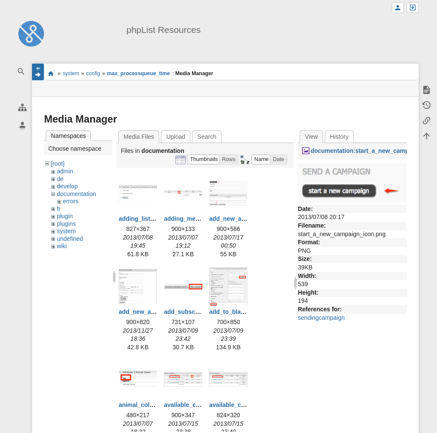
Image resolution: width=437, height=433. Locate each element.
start (50, 73)
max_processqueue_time (138, 73)
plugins (66, 223)
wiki (62, 246)
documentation (76, 193)
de (60, 179)
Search (207, 136)
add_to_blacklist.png (238, 311)
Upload (175, 136)
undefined (70, 238)
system (71, 73)
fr (59, 208)
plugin (65, 216)
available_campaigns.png (200, 404)
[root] (57, 163)
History (339, 136)
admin (65, 171)
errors (71, 201)
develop (67, 186)
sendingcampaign (321, 317)
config (93, 73)
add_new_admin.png (238, 218)
